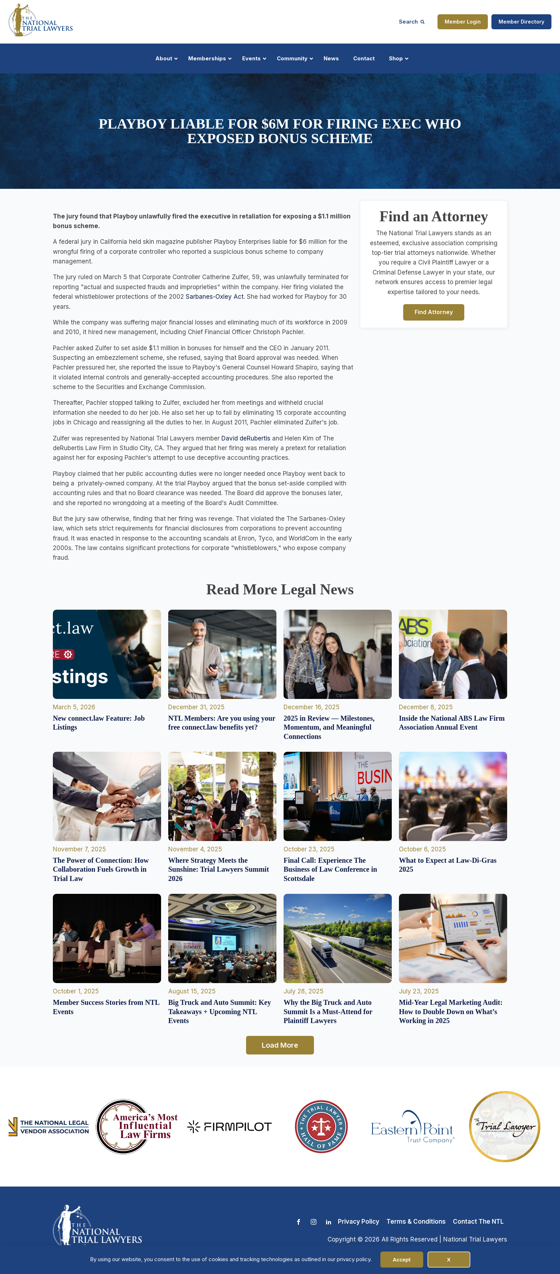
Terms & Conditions (416, 1221)
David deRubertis (245, 438)
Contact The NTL (478, 1221)
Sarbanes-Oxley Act (215, 296)
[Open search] (412, 21)
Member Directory (521, 22)
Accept (401, 1260)
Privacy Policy (358, 1221)
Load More (280, 1045)
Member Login (463, 22)
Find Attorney (434, 312)
